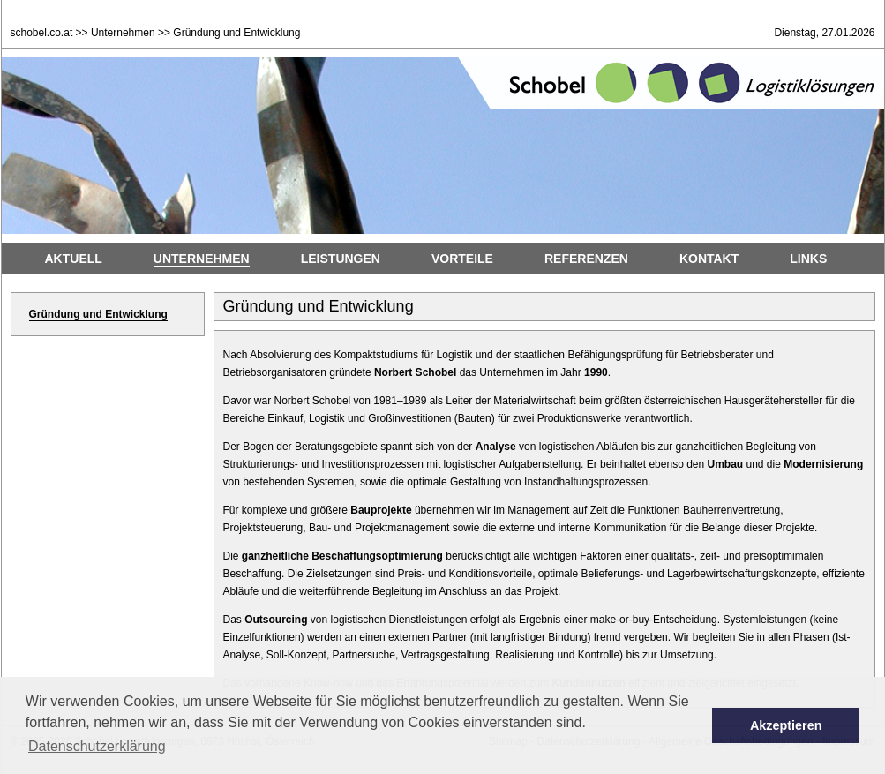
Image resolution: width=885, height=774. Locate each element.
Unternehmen (123, 32)
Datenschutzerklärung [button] (97, 746)
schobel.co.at (42, 32)
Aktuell (73, 259)
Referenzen (586, 259)
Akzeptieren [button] (786, 725)
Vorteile (462, 259)
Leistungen (340, 259)
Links (808, 259)
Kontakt (709, 259)
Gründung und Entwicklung (98, 314)
